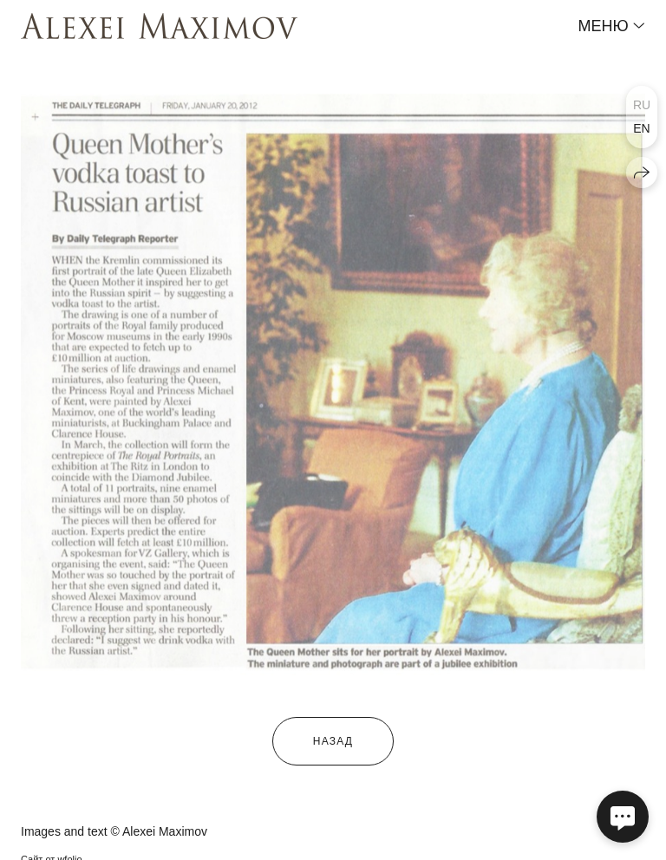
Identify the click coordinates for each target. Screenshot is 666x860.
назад (333, 741)
